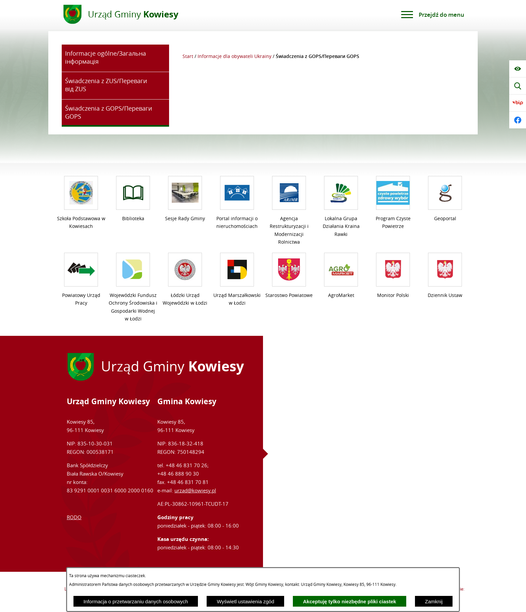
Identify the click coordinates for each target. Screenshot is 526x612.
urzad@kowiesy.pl (195, 490)
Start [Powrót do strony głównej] (187, 56)
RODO (74, 517)
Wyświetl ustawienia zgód (245, 601)
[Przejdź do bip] (517, 103)
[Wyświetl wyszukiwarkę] (517, 85)
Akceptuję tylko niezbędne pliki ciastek (349, 601)
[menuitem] (115, 58)
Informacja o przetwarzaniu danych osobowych (136, 601)
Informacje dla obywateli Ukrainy (234, 56)
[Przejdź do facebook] (517, 120)
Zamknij (434, 601)
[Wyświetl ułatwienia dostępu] (517, 68)
